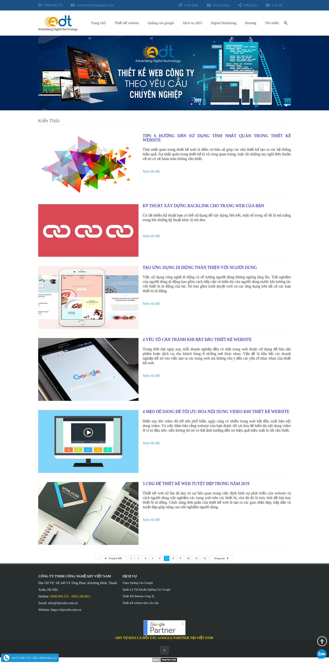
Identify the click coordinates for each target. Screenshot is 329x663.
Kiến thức (250, 5)
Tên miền (272, 23)
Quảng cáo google (161, 23)
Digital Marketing (223, 23)
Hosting (250, 23)
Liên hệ (277, 5)
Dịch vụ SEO (192, 23)
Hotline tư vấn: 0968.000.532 (34, 658)
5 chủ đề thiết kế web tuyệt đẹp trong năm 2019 (196, 483)
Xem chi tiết (151, 171)
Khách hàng (221, 5)
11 (196, 558)
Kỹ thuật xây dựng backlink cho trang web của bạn (203, 205)
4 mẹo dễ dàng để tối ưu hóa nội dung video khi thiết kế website (216, 411)
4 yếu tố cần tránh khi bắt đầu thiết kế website (197, 339)
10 (188, 558)
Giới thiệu (191, 5)
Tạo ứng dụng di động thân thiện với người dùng (200, 267)
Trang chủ (98, 23)
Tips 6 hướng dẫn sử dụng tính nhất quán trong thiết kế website (217, 137)
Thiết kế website (126, 23)
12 (205, 558)
